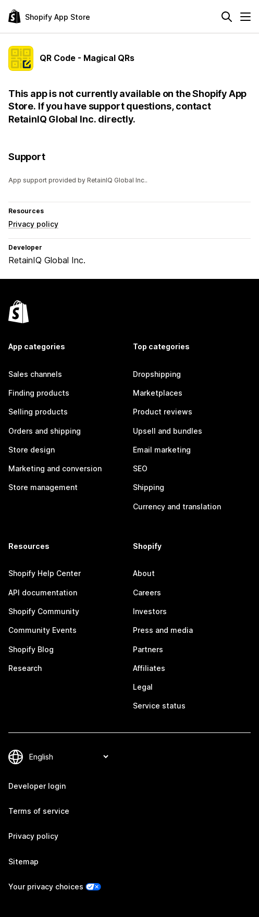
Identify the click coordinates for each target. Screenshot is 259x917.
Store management (43, 487)
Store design (31, 449)
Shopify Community (43, 611)
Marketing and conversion (55, 468)
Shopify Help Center (44, 573)
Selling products (38, 411)
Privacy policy (33, 223)
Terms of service (38, 810)
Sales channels (35, 374)
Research (25, 668)
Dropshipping (157, 374)
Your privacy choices (45, 886)
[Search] (226, 16)
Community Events (42, 630)
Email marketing (162, 449)
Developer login (37, 785)
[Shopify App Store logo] (49, 16)
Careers (147, 592)
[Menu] (245, 16)
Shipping (148, 487)
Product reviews (162, 411)
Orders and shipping (44, 430)
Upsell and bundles (167, 430)
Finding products (38, 392)
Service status (159, 705)
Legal (143, 686)
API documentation (42, 592)
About (144, 573)
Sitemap (23, 861)
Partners (148, 649)
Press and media (163, 630)
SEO (140, 468)
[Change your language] (68, 757)
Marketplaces (157, 392)
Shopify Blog (31, 649)
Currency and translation (177, 506)
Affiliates (149, 668)
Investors (150, 611)
